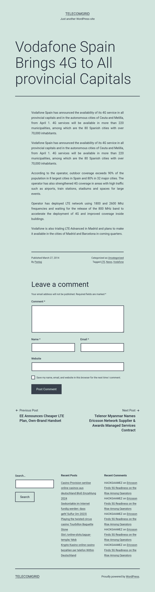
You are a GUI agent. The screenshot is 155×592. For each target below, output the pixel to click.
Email (84, 339)
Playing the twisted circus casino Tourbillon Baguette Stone (77, 524)
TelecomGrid (77, 14)
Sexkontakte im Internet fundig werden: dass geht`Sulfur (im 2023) (75, 508)
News (109, 262)
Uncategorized (116, 257)
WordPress (132, 576)
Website (36, 358)
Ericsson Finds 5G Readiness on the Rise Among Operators (120, 488)
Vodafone (118, 262)
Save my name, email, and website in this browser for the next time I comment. (78, 377)
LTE (103, 262)
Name (35, 339)
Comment (38, 301)
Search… (20, 475)
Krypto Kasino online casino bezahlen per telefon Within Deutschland (78, 550)
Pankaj (38, 262)
